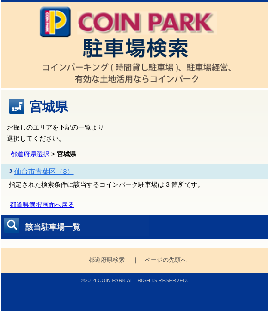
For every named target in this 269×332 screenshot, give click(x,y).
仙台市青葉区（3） (44, 171)
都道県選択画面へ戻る (42, 204)
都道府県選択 (30, 154)
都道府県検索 (107, 260)
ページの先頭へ (166, 260)
